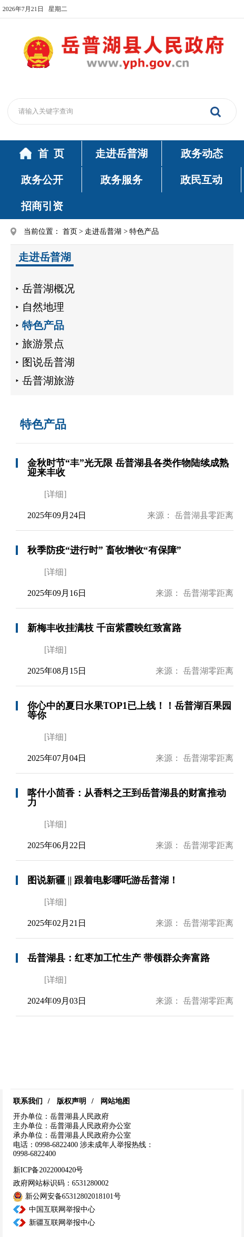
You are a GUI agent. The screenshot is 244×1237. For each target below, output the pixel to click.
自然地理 (43, 307)
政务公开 (42, 179)
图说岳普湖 (48, 362)
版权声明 (71, 1101)
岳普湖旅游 (48, 380)
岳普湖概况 (48, 288)
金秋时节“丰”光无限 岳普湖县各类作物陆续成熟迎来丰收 (128, 468)
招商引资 (42, 206)
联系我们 (28, 1101)
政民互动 (201, 179)
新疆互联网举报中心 (62, 1222)
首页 (70, 231)
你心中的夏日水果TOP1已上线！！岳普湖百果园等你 (129, 710)
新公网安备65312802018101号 (67, 1196)
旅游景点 (43, 343)
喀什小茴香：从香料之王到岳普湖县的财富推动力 (126, 798)
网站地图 (115, 1101)
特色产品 (43, 325)
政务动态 (202, 153)
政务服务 (121, 179)
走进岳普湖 (121, 153)
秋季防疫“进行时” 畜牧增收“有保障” (104, 550)
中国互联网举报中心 (62, 1209)
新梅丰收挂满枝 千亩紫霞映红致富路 (104, 628)
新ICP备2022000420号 (48, 1170)
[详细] (55, 494)
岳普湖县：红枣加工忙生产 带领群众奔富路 (118, 958)
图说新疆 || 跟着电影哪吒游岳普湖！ (102, 880)
